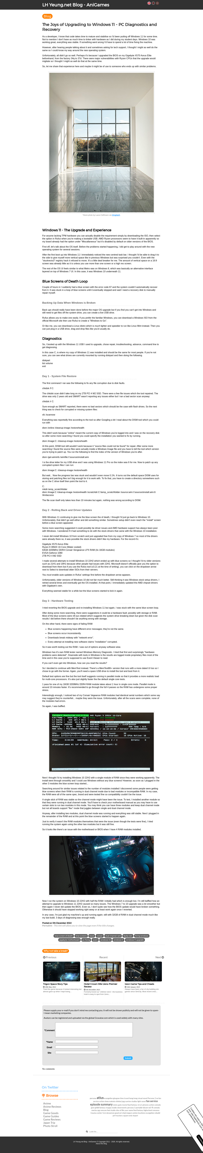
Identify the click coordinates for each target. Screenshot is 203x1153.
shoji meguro (127, 1113)
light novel (141, 1101)
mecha (94, 1110)
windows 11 (118, 940)
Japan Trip (49, 1122)
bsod (92, 936)
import (135, 1115)
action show (104, 1101)
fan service (152, 1101)
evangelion (108, 1098)
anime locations (139, 1113)
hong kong (133, 1098)
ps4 (114, 1115)
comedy (157, 1108)
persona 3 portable (134, 1108)
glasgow (116, 1098)
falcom (145, 1108)
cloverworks (122, 1108)
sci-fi (150, 1107)
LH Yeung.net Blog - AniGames (75, 5)
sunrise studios (131, 1101)
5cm (104, 1113)
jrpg (123, 1101)
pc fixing (86, 940)
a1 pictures (144, 1105)
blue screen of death (64, 936)
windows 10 (105, 940)
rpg (98, 1110)
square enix (127, 1115)
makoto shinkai (115, 1101)
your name (129, 1110)
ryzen (95, 940)
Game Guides (51, 1116)
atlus (100, 1098)
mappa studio (111, 1108)
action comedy (155, 1105)
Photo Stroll (50, 1125)
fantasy (103, 1108)
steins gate (117, 1105)
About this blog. (101, 1144)
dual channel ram (113, 936)
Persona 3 (152, 1098)
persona (93, 1098)
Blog (47, 16)
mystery (119, 1115)
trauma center (96, 1113)
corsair (100, 936)
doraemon (110, 1113)
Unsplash (116, 215)
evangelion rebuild (153, 1113)
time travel (124, 1098)
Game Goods (50, 1113)
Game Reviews (52, 1119)
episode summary (101, 1104)
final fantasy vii (133, 1105)
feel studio (111, 1110)
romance (155, 1110)
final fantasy (138, 1110)
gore (93, 1108)
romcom (103, 1110)
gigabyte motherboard (69, 940)
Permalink (47, 925)
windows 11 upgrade (135, 940)
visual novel (142, 1098)
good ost (118, 1113)
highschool (148, 1110)
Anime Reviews (52, 1106)
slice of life (120, 1110)
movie (124, 1105)
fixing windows (141, 936)
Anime (47, 1103)
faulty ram (128, 936)
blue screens (81, 936)
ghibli (97, 1108)
